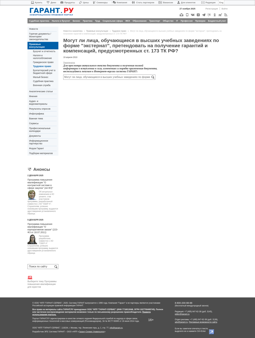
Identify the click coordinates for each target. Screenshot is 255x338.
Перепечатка (69, 63)
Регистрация (212, 8)
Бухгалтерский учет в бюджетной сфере (44, 71)
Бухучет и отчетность (44, 51)
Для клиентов (186, 2)
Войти (225, 8)
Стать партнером (142, 2)
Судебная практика (43, 81)
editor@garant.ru (182, 314)
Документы (35, 136)
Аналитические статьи (41, 91)
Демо (51, 2)
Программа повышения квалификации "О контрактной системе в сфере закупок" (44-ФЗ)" (40, 183)
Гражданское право (43, 62)
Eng (221, 2)
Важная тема (36, 118)
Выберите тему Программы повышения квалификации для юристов (42, 281)
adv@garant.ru (181, 322)
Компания (119, 2)
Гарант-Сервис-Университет (91, 332)
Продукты (67, 2)
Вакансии (165, 2)
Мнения (33, 96)
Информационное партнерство (38, 142)
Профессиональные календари (39, 129)
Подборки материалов (41, 153)
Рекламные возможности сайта (203, 322)
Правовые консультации (37, 45)
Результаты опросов (39, 108)
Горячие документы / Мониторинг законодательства (40, 36)
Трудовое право (42, 66)
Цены (84, 2)
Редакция (208, 2)
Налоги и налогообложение (42, 56)
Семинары (100, 2)
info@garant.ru (116, 328)
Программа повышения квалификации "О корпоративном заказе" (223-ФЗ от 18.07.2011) (42, 228)
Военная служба (41, 85)
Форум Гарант (36, 148)
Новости (33, 29)
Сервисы (34, 123)
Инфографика (36, 113)
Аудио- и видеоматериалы (38, 102)
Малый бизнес (40, 77)
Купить (36, 2)
